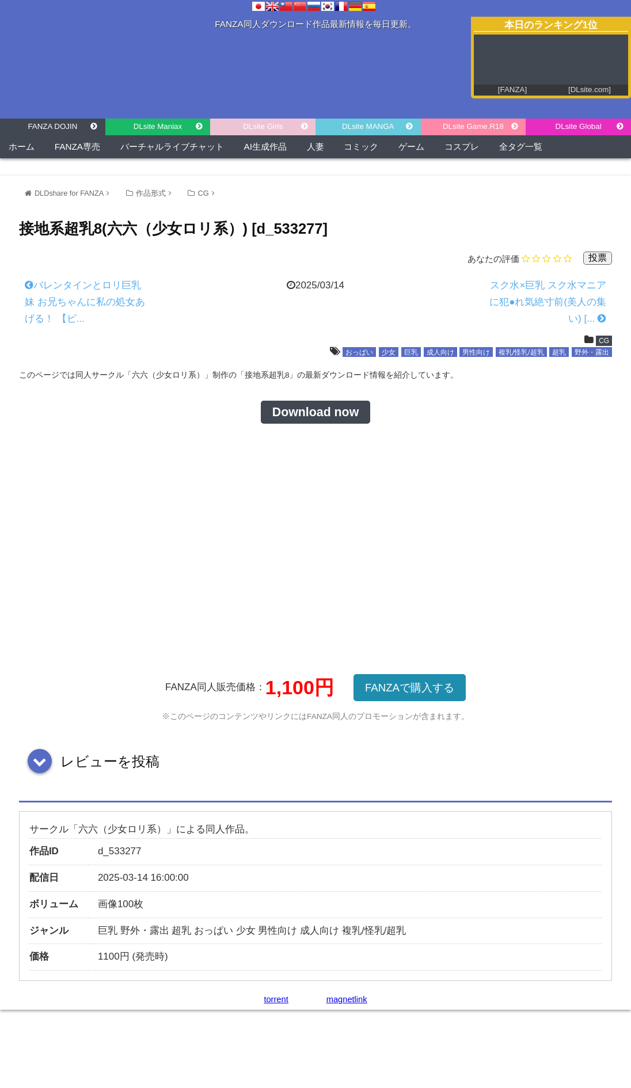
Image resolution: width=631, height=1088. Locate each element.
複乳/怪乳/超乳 (521, 352)
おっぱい (359, 352)
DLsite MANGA (368, 126)
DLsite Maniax (158, 126)
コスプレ (461, 146)
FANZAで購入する (409, 688)
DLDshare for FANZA (69, 193)
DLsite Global (579, 126)
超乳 (559, 352)
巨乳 (411, 352)
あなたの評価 (493, 259)
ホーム (22, 146)
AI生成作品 (265, 146)
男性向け (476, 352)
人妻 (315, 146)
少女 (389, 352)
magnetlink (346, 999)
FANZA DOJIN (52, 126)
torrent (276, 999)
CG (202, 193)
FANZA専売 (77, 146)
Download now (315, 412)
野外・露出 (592, 352)
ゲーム (411, 146)
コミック (361, 146)
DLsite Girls (263, 126)
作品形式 (151, 193)
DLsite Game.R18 (473, 126)
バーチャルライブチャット (172, 146)
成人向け (440, 352)
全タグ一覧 (520, 146)
